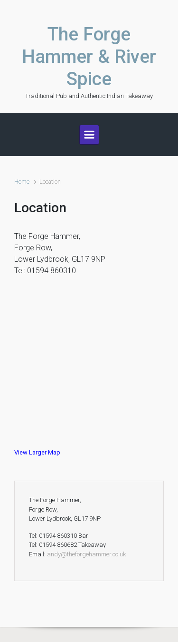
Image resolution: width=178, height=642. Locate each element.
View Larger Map (37, 452)
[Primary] (89, 135)
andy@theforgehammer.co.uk (86, 554)
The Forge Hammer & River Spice (89, 56)
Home (21, 181)
